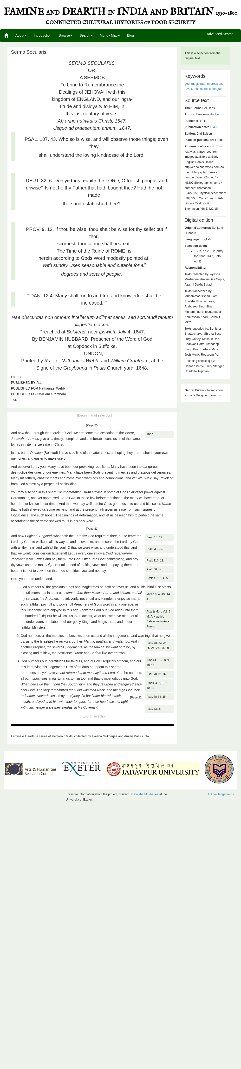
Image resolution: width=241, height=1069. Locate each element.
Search (85, 35)
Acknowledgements (221, 794)
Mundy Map (110, 35)
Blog (130, 35)
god (187, 83)
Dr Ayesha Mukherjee (144, 794)
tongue (217, 89)
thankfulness (202, 89)
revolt (188, 89)
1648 (213, 127)
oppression (214, 83)
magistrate (198, 83)
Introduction (43, 35)
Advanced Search (220, 34)
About (21, 35)
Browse (65, 35)
